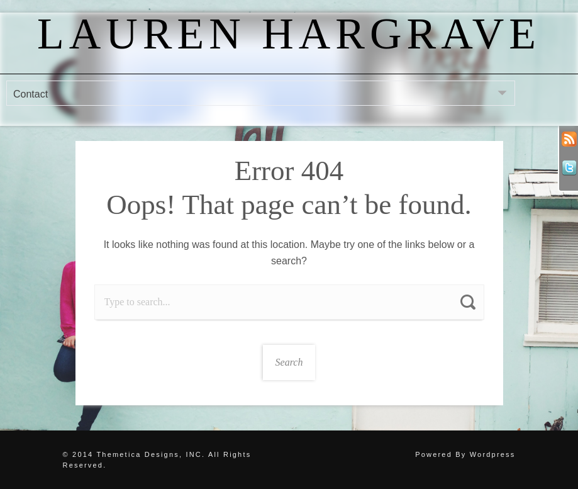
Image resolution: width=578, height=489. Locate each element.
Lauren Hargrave (289, 33)
